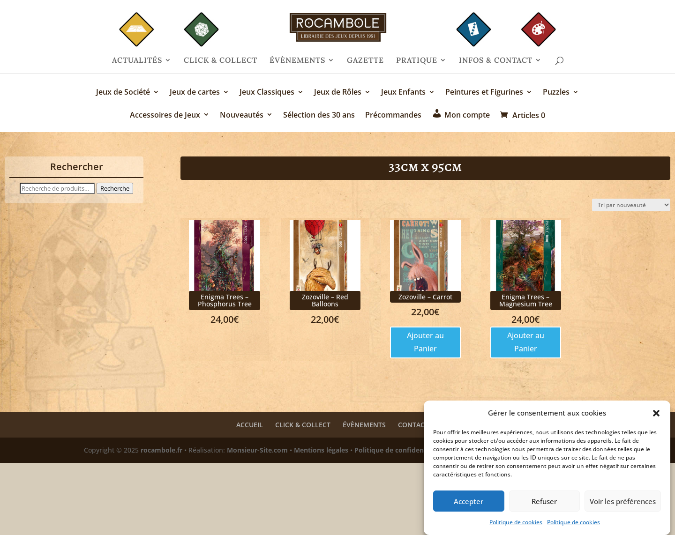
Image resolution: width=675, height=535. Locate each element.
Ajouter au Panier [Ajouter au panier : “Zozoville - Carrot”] (425, 341)
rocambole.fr (161, 450)
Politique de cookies (515, 527)
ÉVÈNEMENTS (297, 61)
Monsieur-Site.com (257, 450)
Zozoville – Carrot (425, 296)
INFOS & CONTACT (495, 61)
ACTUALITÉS (137, 61)
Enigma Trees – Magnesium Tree (525, 300)
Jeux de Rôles (337, 93)
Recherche (114, 188)
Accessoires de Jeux (165, 115)
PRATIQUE (416, 61)
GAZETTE (365, 61)
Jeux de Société (123, 93)
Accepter (468, 505)
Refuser (544, 505)
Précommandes (393, 115)
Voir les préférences (623, 505)
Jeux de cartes (195, 93)
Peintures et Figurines (484, 93)
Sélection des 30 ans (319, 115)
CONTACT (413, 424)
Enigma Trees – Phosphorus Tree (225, 300)
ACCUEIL (249, 424)
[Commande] (631, 205)
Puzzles (556, 93)
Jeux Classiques (267, 93)
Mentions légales (321, 450)
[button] (656, 418)
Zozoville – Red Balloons (325, 300)
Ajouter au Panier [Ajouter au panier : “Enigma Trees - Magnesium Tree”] (525, 341)
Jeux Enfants (403, 93)
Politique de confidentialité (398, 450)
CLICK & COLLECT (220, 61)
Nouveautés (241, 115)
